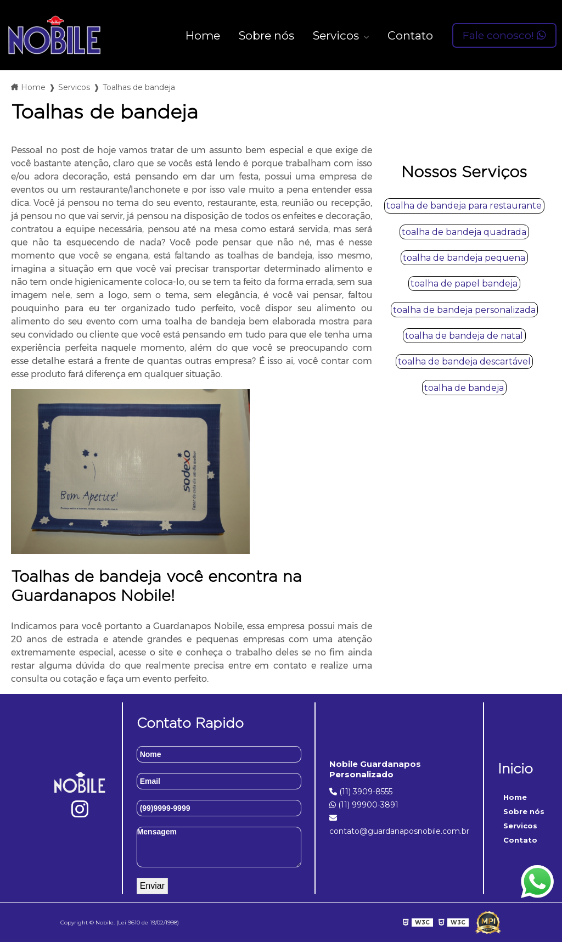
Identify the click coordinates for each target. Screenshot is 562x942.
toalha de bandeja (464, 388)
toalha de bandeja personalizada (464, 310)
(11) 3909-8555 (360, 792)
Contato (410, 35)
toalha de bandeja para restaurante (464, 205)
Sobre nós (266, 35)
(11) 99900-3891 (363, 805)
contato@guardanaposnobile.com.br (399, 825)
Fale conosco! (504, 35)
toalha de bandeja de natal (464, 335)
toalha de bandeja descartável (464, 361)
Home (203, 35)
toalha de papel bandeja (464, 283)
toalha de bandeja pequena (464, 258)
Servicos (337, 35)
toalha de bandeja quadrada (464, 232)
